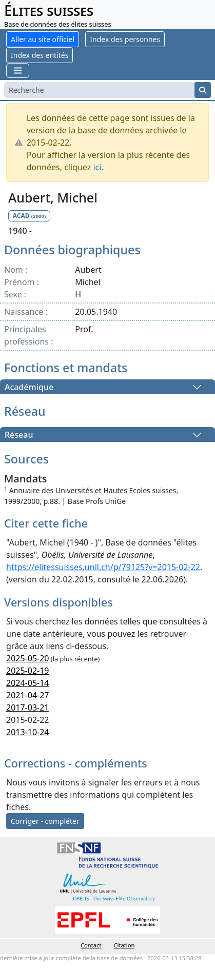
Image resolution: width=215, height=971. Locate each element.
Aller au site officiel (42, 39)
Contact (91, 945)
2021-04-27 (27, 695)
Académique (29, 387)
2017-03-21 (27, 707)
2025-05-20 (27, 658)
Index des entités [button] (39, 55)
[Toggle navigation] (17, 70)
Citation (124, 945)
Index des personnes (125, 39)
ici (97, 167)
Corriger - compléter (45, 821)
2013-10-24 (27, 732)
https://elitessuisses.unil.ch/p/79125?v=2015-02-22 (103, 567)
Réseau (19, 435)
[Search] (99, 90)
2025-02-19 (27, 670)
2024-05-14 (27, 683)
